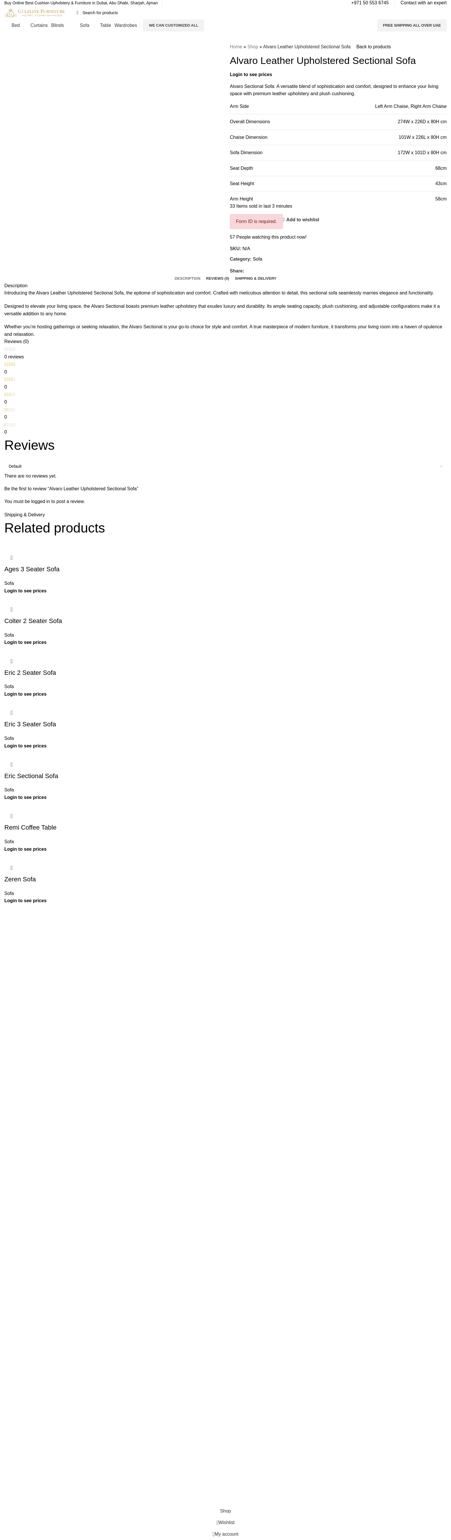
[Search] (225, 12)
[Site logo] (34, 12)
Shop (252, 46)
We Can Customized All (173, 25)
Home (236, 46)
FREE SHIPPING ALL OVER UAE (412, 25)
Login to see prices (251, 74)
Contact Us (127, 973)
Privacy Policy (129, 983)
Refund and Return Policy (140, 993)
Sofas (235, 1003)
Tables (235, 993)
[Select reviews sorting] (225, 466)
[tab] (187, 278)
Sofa (257, 259)
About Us (125, 963)
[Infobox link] (81, 3)
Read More (44, 979)
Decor (235, 1012)
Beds (234, 963)
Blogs (122, 1003)
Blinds (235, 983)
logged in (40, 501)
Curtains (237, 973)
